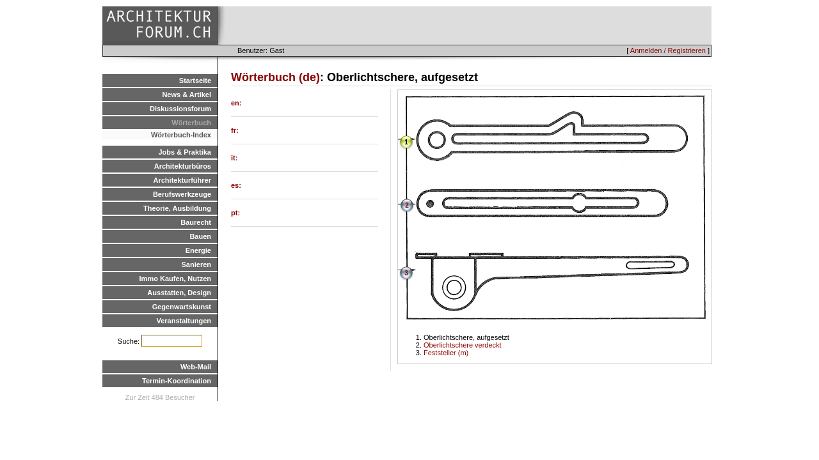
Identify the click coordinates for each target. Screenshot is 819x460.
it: (234, 158)
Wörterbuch (191, 122)
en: (236, 103)
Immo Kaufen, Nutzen (175, 278)
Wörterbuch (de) (275, 77)
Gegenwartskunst (181, 306)
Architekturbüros (182, 166)
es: (236, 185)
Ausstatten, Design (179, 292)
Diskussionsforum (180, 108)
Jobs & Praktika (184, 152)
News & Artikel (186, 94)
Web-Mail (195, 367)
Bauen (200, 236)
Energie (198, 250)
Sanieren (196, 264)
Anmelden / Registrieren (668, 50)
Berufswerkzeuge (182, 194)
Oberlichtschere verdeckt (463, 345)
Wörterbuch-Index (181, 135)
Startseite (195, 80)
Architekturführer (182, 180)
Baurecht (195, 222)
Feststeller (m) (446, 352)
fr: (235, 130)
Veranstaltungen (183, 321)
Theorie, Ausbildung (177, 208)
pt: (235, 213)
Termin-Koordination (176, 381)
